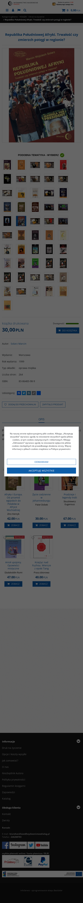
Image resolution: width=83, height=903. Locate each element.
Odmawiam (41, 461)
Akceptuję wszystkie (41, 470)
